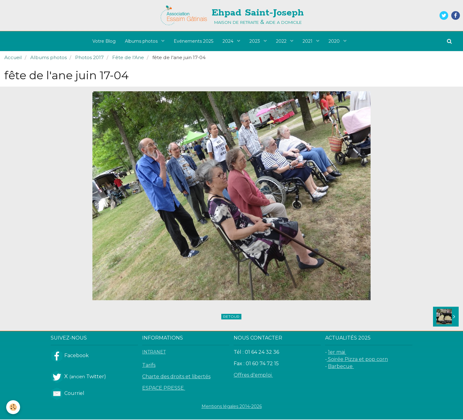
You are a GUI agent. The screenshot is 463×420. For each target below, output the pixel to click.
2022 (282, 41)
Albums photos (142, 41)
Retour (231, 317)
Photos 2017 (89, 58)
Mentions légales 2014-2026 (232, 407)
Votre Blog (104, 41)
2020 (335, 41)
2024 (229, 41)
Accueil (13, 58)
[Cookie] (13, 407)
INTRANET (154, 352)
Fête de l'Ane (128, 58)
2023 (255, 41)
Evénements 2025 (193, 41)
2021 (308, 41)
